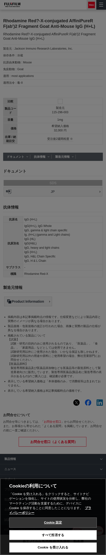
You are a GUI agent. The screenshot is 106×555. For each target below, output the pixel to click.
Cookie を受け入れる (53, 547)
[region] (53, 516)
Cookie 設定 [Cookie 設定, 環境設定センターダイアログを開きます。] (53, 522)
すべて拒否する (53, 535)
